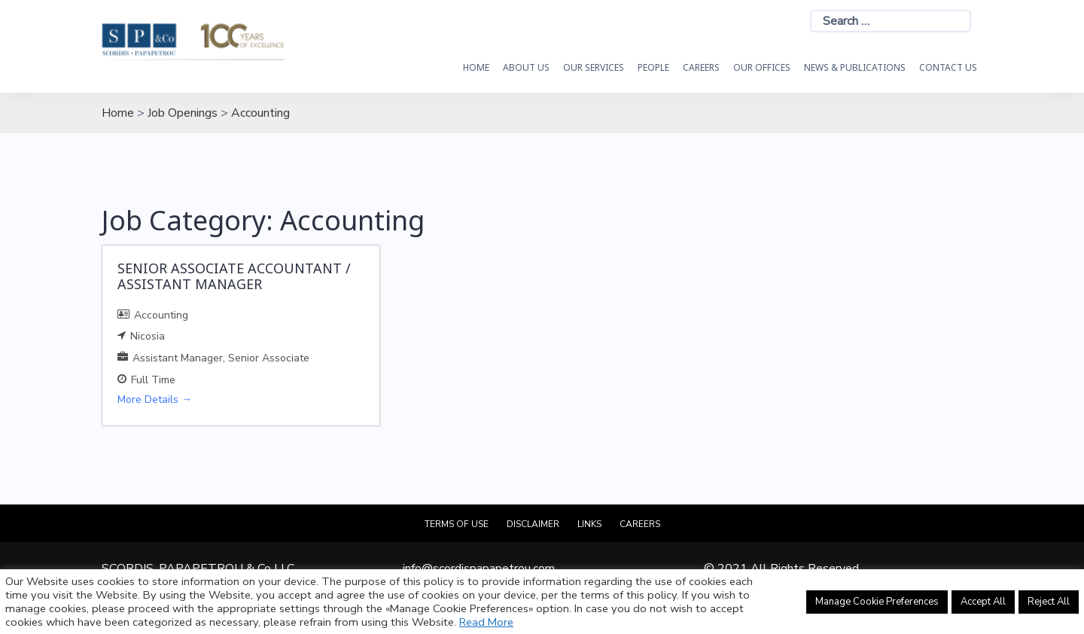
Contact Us (948, 67)
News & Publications (855, 67)
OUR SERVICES (593, 67)
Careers (701, 67)
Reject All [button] (1049, 601)
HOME (476, 67)
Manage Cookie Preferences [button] (877, 601)
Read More (486, 621)
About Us (526, 67)
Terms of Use (457, 524)
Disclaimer (533, 524)
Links (589, 524)
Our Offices (761, 67)
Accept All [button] (983, 601)
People (653, 67)
